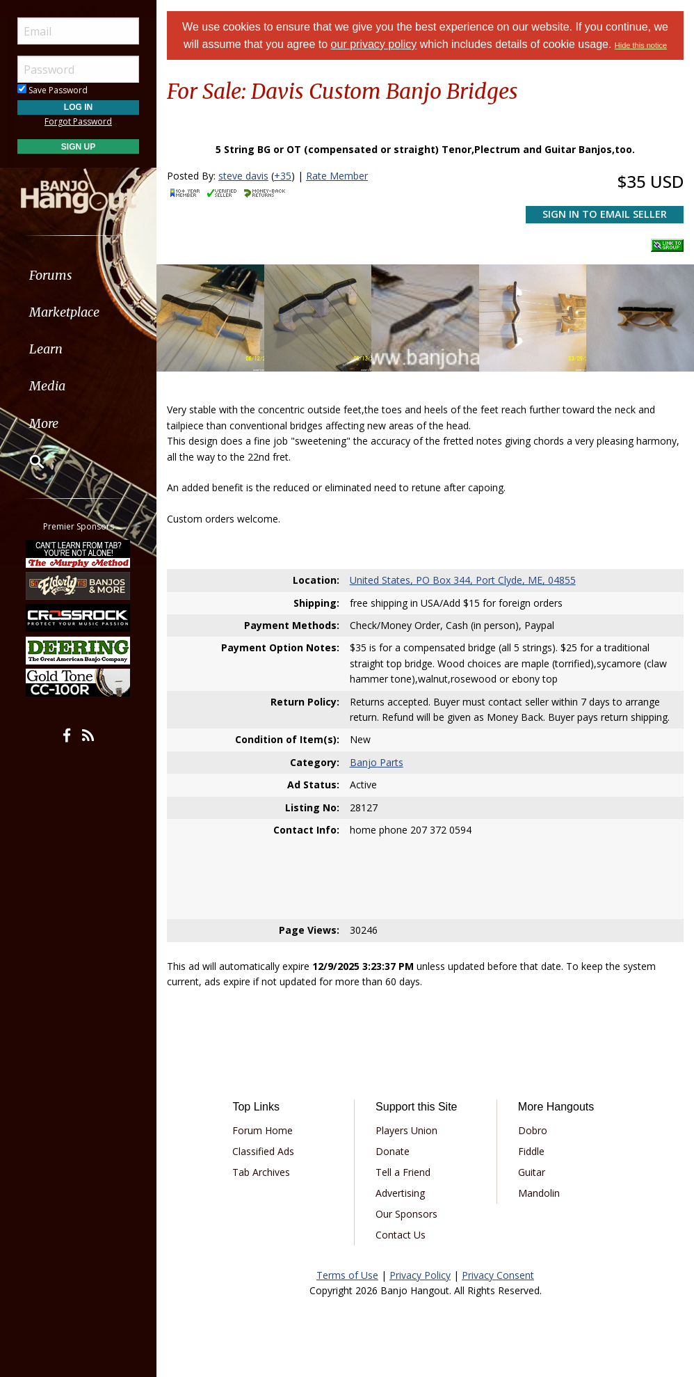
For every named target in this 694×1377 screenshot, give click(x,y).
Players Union (406, 1130)
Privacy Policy (420, 1275)
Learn (46, 349)
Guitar (531, 1172)
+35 (282, 175)
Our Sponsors (406, 1213)
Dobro (532, 1130)
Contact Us (401, 1234)
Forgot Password (78, 121)
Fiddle (531, 1151)
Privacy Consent (498, 1275)
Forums (50, 275)
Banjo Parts (376, 762)
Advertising (400, 1193)
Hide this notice (641, 45)
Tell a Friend (403, 1172)
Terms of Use (347, 1275)
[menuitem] (78, 275)
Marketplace (64, 312)
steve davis (243, 175)
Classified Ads (263, 1151)
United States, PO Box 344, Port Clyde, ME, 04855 (463, 580)
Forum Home (262, 1130)
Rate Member (337, 175)
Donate (393, 1151)
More (43, 423)
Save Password (52, 90)
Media (47, 386)
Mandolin (539, 1193)
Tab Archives (261, 1172)
